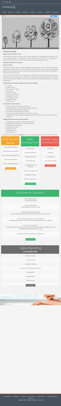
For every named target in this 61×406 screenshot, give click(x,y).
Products (26, 12)
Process (18, 12)
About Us (11, 12)
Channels (48, 12)
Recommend (7, 396)
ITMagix (28, 400)
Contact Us (31, 398)
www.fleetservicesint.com (45, 16)
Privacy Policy (31, 396)
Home (4, 12)
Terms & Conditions (52, 396)
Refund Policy (40, 396)
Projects (33, 12)
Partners (55, 12)
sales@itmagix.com (36, 134)
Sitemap (23, 396)
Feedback (16, 396)
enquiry (21, 134)
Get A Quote (30, 238)
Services (40, 12)
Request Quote (11, 167)
